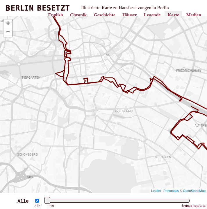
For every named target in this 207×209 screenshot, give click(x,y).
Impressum (199, 206)
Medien (193, 14)
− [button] (8, 32)
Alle (37, 206)
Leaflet (156, 190)
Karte (173, 14)
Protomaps (171, 190)
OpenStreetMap (194, 190)
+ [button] (8, 23)
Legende (152, 14)
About (188, 206)
